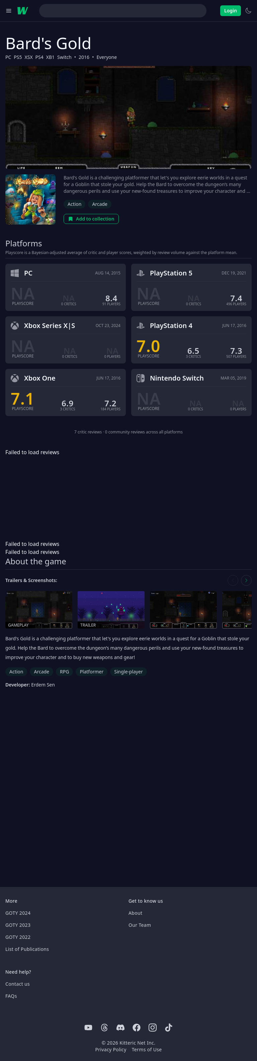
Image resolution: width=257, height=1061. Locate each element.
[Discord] (120, 1028)
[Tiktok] (169, 1028)
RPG (64, 671)
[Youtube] (88, 1028)
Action (74, 204)
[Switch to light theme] (248, 10)
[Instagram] (153, 1028)
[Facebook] (137, 1028)
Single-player (128, 671)
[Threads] (104, 1028)
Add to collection (91, 219)
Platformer (91, 671)
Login (230, 10)
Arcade (99, 204)
